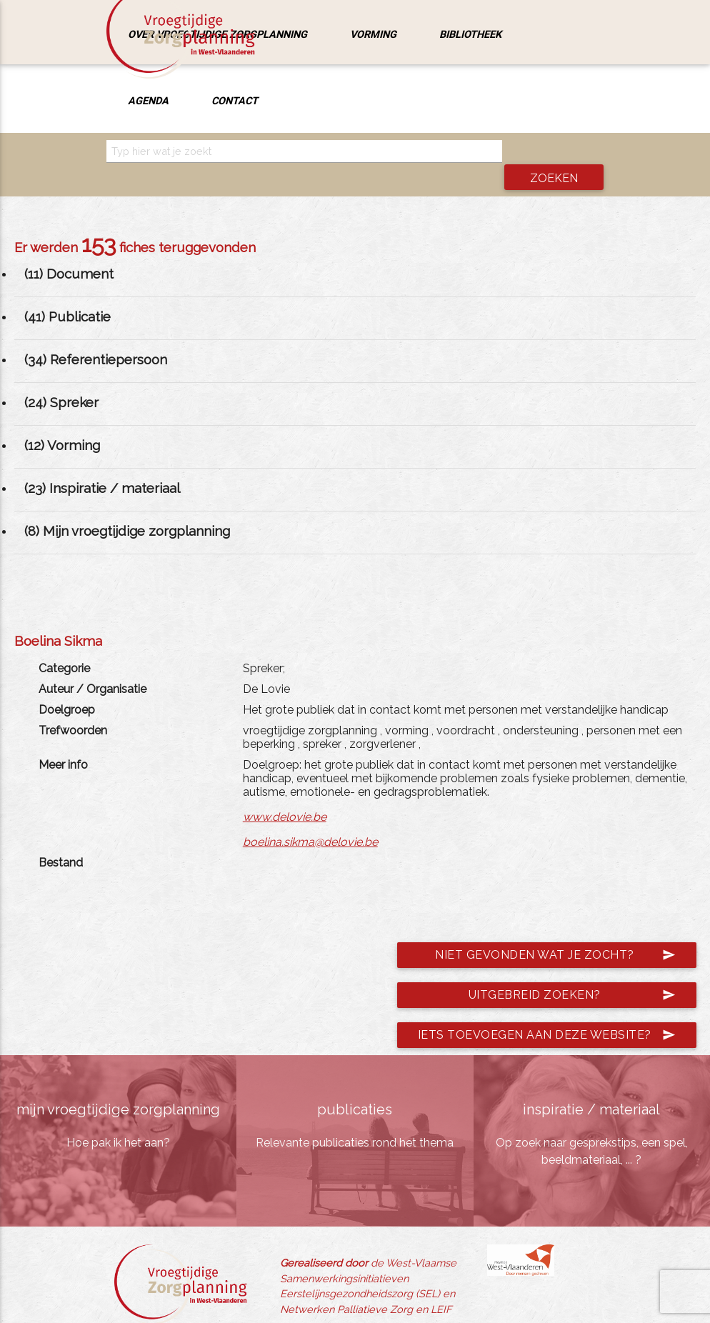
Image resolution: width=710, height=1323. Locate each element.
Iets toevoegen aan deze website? (546, 1011)
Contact (234, 100)
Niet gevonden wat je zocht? (554, 931)
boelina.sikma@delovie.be (310, 817)
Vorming (373, 34)
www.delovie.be (284, 792)
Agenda (148, 100)
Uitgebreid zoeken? (571, 971)
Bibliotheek (470, 34)
